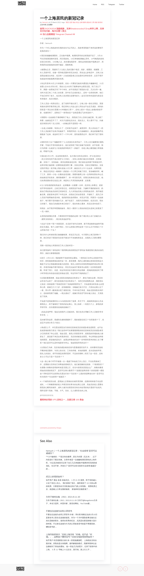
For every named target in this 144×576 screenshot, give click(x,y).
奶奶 (96, 22)
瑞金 (74, 22)
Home (95, 4)
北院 (70, 22)
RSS (102, 4)
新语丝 (100, 22)
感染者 (88, 22)
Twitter (121, 4)
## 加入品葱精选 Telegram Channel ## (57, 34)
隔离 (84, 22)
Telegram (111, 4)
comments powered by (50, 428)
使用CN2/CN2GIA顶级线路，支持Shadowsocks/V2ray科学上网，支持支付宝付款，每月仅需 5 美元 (72, 29)
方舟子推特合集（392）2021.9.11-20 (63, 497)
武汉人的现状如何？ (55, 476)
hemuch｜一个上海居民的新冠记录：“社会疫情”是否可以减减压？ (71, 451)
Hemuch (45, 22)
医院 (67, 22)
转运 (77, 22)
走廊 (80, 22)
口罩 (92, 22)
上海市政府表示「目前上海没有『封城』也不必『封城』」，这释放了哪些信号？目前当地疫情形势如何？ (70, 535)
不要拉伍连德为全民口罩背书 (59, 511)
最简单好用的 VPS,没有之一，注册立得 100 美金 (62, 399)
